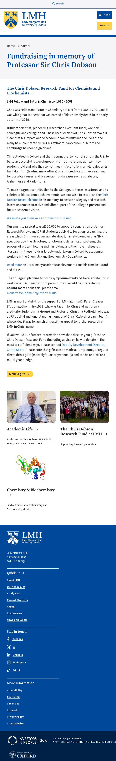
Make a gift (17, 374)
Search (58, 4)
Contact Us (13, 697)
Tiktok (14, 670)
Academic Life (22, 429)
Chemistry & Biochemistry (31, 492)
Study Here (13, 594)
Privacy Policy (15, 717)
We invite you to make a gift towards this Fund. (40, 218)
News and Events (17, 620)
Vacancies (13, 704)
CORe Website (15, 724)
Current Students (17, 600)
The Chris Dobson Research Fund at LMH (83, 432)
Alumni (25, 46)
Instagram (16, 663)
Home (11, 46)
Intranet (12, 710)
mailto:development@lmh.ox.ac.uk (31, 293)
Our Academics (16, 587)
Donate (104, 25)
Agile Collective (73, 738)
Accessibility (14, 690)
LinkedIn (15, 655)
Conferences (14, 613)
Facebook (15, 639)
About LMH (13, 580)
